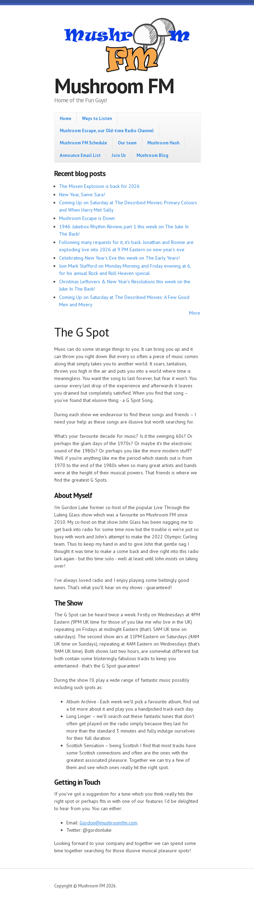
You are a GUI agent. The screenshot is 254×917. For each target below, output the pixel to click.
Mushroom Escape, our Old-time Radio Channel (107, 130)
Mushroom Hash (163, 142)
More (194, 313)
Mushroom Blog (152, 155)
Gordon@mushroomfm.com (108, 823)
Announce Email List (80, 155)
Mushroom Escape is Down (87, 218)
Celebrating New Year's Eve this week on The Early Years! (119, 258)
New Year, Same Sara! (82, 194)
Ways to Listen (97, 118)
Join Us (119, 155)
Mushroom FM (114, 85)
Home (65, 118)
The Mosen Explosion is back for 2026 (99, 186)
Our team (127, 142)
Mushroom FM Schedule (83, 142)
